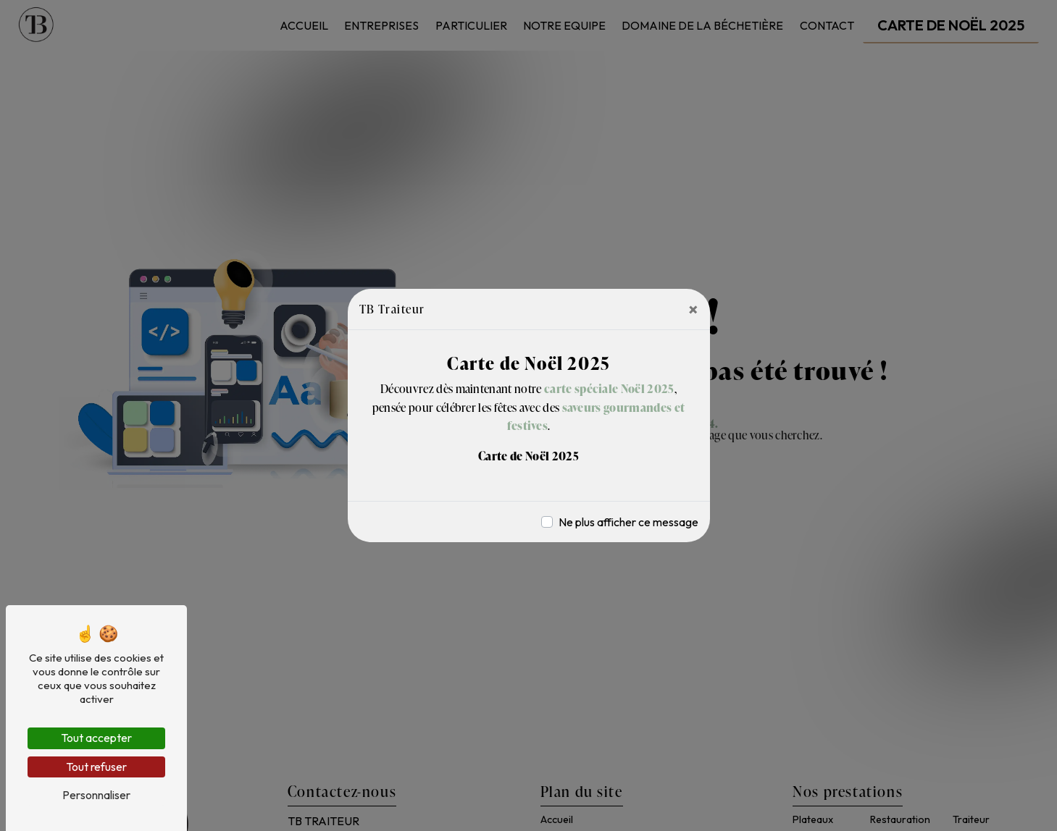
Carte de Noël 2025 (528, 456)
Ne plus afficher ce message (628, 522)
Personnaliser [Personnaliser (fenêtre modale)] (96, 795)
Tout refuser (96, 766)
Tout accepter (96, 737)
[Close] (693, 309)
